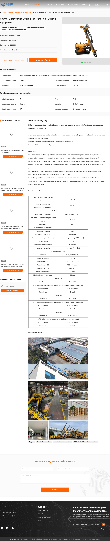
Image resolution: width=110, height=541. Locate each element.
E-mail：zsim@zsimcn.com (11, 516)
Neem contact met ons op (79, 5)
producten (10, 12)
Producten (37, 5)
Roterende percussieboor (23, 12)
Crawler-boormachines (44, 442)
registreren (104, 529)
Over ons (60, 5)
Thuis (26, 5)
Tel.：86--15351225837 (9, 512)
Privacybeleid (14, 539)
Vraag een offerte (43, 60)
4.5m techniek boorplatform (62, 442)
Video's (49, 5)
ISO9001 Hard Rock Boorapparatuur (85, 442)
